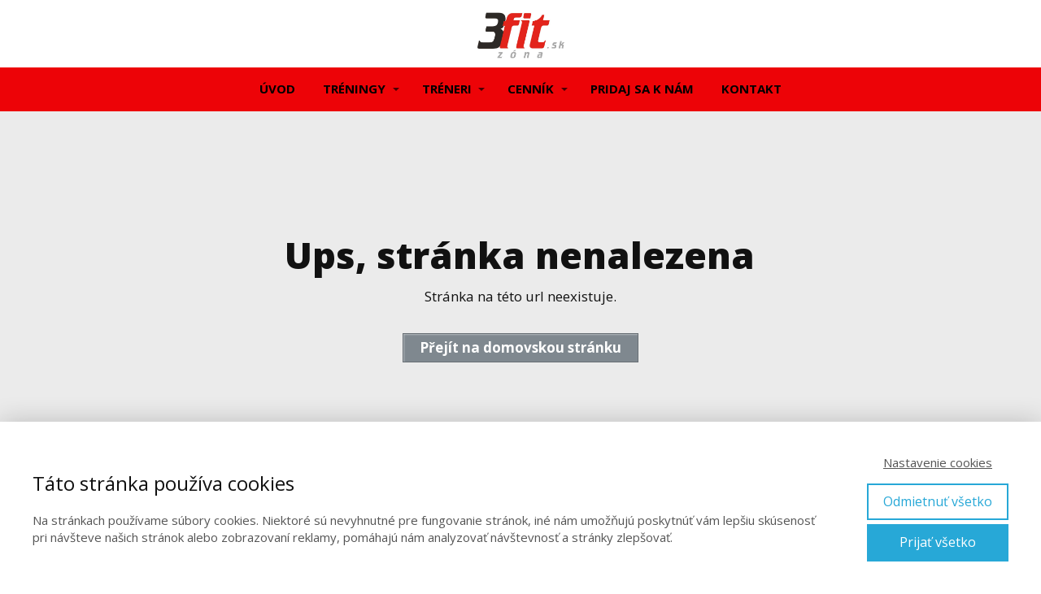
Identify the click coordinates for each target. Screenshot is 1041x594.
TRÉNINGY (354, 88)
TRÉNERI (447, 88)
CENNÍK (530, 88)
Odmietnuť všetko (937, 501)
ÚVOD (277, 88)
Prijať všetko (937, 542)
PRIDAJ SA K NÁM (642, 88)
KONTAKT (751, 88)
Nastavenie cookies (937, 462)
